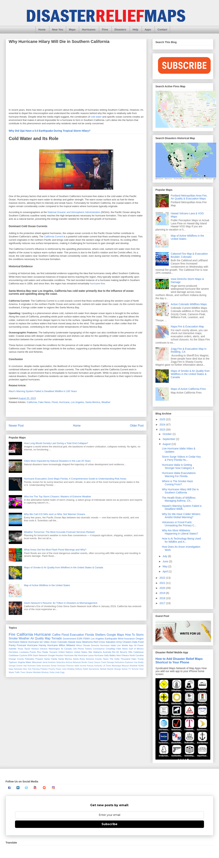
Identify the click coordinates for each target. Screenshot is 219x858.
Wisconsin (37, 662)
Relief (85, 669)
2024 (163, 424)
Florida (89, 634)
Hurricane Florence (65, 666)
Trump (140, 659)
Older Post (137, 425)
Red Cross (99, 642)
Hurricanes (88, 29)
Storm (140, 634)
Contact (162, 29)
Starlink (110, 669)
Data (134, 642)
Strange (117, 669)
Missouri (125, 666)
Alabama (97, 652)
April (165, 571)
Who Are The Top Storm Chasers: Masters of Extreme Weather (57, 496)
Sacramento (94, 669)
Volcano (44, 648)
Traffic (17, 672)
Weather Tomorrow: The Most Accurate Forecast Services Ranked (59, 532)
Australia (107, 652)
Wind (120, 638)
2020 (163, 587)
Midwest (70, 645)
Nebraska (18, 669)
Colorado (62, 642)
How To (130, 634)
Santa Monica (92, 402)
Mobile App (127, 645)
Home (42, 29)
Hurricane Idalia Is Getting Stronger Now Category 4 (178, 466)
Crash (103, 662)
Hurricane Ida (70, 655)
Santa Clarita (50, 659)
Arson (53, 642)
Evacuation (77, 634)
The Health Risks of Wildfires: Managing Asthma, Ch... (179, 499)
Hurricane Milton (56, 645)
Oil (135, 645)
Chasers (126, 642)
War (90, 652)
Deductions (119, 662)
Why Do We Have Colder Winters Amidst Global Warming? (181, 516)
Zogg (62, 672)
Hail (25, 666)
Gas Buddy (139, 662)
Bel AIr (115, 652)
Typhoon (13, 662)
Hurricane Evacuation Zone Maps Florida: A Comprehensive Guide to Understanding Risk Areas (75, 478)
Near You (57, 29)
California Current (53, 236)
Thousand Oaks (128, 659)
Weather (105, 402)
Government (69, 638)
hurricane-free (97, 283)
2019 (163, 593)
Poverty (52, 669)
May (165, 566)
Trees (22, 672)
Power (140, 645)
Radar (45, 652)
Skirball (103, 669)
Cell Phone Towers (82, 648)
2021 (163, 582)
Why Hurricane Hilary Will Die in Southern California (180, 491)
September (169, 439)
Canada (68, 648)
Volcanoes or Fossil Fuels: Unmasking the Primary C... (179, 524)
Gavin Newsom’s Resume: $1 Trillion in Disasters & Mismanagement (60, 603)
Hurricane (64, 402)
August (166, 444)
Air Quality (37, 638)
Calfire (56, 634)
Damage (110, 662)
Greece (19, 666)
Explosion (129, 662)
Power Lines (61, 669)
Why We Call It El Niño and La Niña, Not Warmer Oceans (54, 514)
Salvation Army (114, 642)
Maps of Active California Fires (188, 388)
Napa (11, 669)
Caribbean (14, 655)
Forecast (21, 645)
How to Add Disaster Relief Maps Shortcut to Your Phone (179, 660)
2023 (163, 429)
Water (28, 662)
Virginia (21, 662)
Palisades (29, 659)
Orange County (16, 659)
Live (119, 645)
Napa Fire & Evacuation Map (187, 326)
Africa (79, 645)
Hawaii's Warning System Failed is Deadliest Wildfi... (182, 507)
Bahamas (77, 662)
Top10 (27, 648)
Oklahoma (87, 642)
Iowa (78, 642)
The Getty (115, 659)
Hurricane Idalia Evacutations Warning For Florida (179, 475)
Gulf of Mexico (136, 648)
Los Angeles (77, 402)
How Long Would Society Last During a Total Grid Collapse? (56, 443)
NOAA (141, 666)
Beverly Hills (126, 652)
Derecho (95, 645)
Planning (35, 669)
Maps (72, 29)
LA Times (107, 666)
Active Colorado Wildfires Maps (189, 304)
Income (83, 666)
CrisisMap (110, 648)
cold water (96, 116)
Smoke (13, 638)
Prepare (39, 659)
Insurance (129, 638)
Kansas (90, 666)
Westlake (37, 672)
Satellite (12, 648)
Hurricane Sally (101, 655)
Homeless (13, 652)
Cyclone (23, 655)
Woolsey (45, 672)
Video (47, 642)
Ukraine (29, 672)
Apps (148, 29)
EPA (30, 655)
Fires (105, 29)
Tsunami (53, 652)
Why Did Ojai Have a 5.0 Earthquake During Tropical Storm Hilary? (49, 130)
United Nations (65, 652)
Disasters (120, 29)
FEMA (86, 638)
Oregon (140, 638)
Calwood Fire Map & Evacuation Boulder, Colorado (189, 255)
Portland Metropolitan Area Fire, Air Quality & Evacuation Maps (189, 197)
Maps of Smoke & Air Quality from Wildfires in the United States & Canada (63, 567)
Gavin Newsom (40, 655)
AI (62, 648)
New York (27, 669)
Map (47, 638)
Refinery (78, 669)
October (167, 434)
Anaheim (52, 662)
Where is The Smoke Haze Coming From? (177, 483)
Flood (55, 402)
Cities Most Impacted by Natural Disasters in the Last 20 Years (57, 460)
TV (129, 669)
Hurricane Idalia (108, 645)
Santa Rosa (79, 659)
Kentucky (98, 666)
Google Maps (115, 634)
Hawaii (71, 642)
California (32, 402)
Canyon (97, 662)
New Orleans (123, 655)
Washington (54, 648)
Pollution (44, 669)
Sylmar (124, 669)
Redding (70, 669)
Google (51, 655)
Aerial (45, 662)
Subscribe (109, 824)
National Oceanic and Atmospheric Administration (74, 212)
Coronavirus (99, 648)
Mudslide (133, 666)
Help (135, 29)
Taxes (106, 659)
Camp (90, 662)
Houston (60, 655)
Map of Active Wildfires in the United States (47, 585)
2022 (163, 577)
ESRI (79, 638)
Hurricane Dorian (49, 666)
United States (80, 652)
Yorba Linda (54, 672)
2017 (163, 603)
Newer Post (16, 425)
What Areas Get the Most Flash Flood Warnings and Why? (55, 549)
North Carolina (137, 655)
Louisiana (24, 652)
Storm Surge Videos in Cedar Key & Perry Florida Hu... (181, 458)
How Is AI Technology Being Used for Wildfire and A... (181, 540)
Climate (86, 645)
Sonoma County (94, 659)
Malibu (113, 655)
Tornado (56, 638)
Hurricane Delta (34, 666)
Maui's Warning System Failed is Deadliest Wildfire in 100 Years (43, 391)
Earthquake (111, 638)
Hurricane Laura (86, 655)
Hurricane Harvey (36, 645)
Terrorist (135, 669)
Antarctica (60, 662)
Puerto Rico (35, 652)
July (165, 556)
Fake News (44, 402)
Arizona (69, 662)
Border (84, 662)
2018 (163, 598)
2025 (163, 419)
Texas (20, 648)
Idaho (76, 666)
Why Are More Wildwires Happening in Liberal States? (180, 532)
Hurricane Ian (35, 642)
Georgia (12, 666)
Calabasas (138, 652)
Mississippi (116, 666)
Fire (12, 634)
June (165, 561)
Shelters (100, 634)
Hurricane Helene (18, 642)
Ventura (35, 648)
